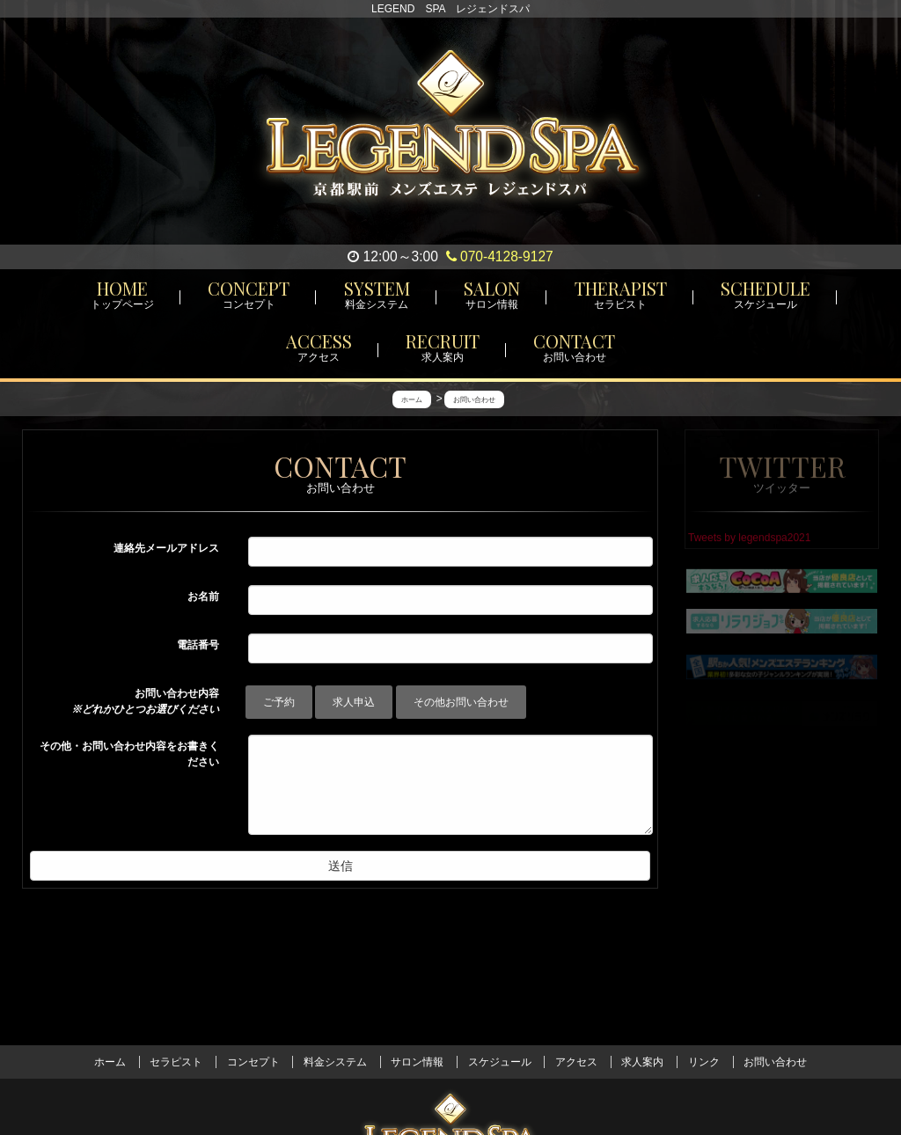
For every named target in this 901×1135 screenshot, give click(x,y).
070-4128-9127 (499, 256)
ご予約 (279, 702)
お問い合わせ (775, 1062)
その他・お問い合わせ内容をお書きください (129, 754)
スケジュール (499, 1062)
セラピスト (176, 1062)
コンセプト (253, 1062)
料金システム (335, 1062)
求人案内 (642, 1062)
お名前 (203, 596)
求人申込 (354, 702)
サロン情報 (417, 1062)
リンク (704, 1062)
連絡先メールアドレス (166, 548)
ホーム (110, 1062)
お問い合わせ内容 (145, 701)
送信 (340, 866)
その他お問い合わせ (461, 702)
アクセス (576, 1062)
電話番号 (198, 645)
